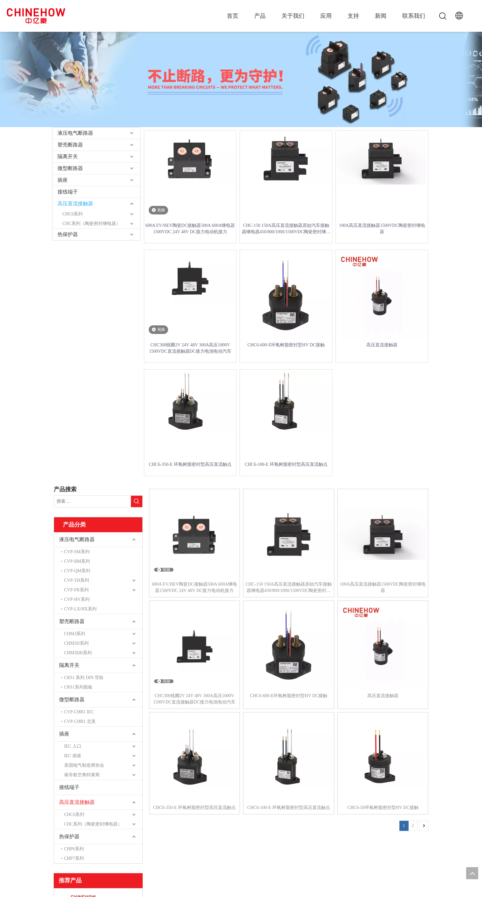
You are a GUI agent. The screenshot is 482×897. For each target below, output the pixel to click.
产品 (260, 16)
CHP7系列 (74, 858)
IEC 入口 (72, 746)
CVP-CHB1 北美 (80, 721)
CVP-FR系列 (76, 590)
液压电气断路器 (75, 133)
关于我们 (293, 16)
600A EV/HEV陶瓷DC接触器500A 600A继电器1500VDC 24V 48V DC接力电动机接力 (190, 228)
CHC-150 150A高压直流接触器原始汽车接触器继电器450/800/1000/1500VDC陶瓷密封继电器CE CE (286, 229)
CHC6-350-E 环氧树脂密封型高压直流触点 (190, 464)
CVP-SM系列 (77, 551)
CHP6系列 (74, 848)
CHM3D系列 (76, 643)
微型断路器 (70, 168)
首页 (232, 16)
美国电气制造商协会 (84, 765)
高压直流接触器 (75, 203)
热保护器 (68, 234)
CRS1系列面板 (78, 687)
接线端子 (68, 191)
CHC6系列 (73, 214)
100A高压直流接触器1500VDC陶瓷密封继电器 (382, 228)
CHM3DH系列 (78, 652)
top (472, 873)
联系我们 (413, 16)
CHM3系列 (74, 633)
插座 (63, 180)
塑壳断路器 (70, 144)
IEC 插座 (72, 755)
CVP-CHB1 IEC (79, 712)
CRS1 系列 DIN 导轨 (84, 677)
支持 (353, 16)
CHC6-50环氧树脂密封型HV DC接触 (382, 807)
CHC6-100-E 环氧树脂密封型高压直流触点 (286, 464)
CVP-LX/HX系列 (80, 609)
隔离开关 (68, 156)
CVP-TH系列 (76, 580)
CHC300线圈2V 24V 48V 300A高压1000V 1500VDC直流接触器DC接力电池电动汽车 (190, 348)
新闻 (380, 16)
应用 (326, 16)
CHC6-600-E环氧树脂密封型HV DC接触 (286, 345)
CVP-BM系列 (77, 561)
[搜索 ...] (92, 501)
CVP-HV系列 (77, 599)
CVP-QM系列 (77, 570)
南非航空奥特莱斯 (82, 774)
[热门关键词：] (136, 501)
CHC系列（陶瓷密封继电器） (92, 223)
